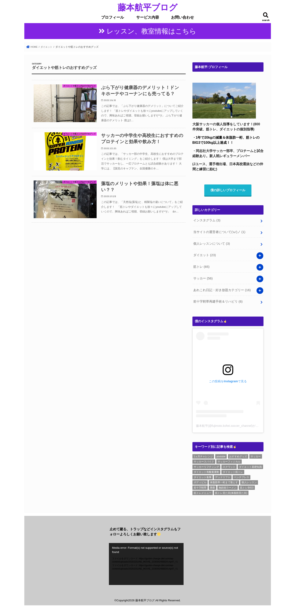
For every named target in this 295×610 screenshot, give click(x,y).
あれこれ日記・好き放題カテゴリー (222, 288)
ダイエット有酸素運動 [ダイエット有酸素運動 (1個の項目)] (206, 469)
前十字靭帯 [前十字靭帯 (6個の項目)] (200, 485)
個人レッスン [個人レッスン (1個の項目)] (249, 480)
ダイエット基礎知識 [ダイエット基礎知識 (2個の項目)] (250, 464)
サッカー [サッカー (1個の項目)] (256, 454)
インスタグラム (206, 221)
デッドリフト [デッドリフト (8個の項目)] (222, 474)
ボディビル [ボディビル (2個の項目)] (200, 480)
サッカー (203, 277)
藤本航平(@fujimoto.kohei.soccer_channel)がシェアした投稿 (236, 423)
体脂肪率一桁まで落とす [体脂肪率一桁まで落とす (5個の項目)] (224, 480)
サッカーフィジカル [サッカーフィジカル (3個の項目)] (229, 459)
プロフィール (112, 17)
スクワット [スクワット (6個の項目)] (229, 464)
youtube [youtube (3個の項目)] (221, 454)
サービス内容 (147, 17)
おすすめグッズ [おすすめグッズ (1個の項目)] (238, 454)
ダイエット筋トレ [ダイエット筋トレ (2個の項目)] (233, 469)
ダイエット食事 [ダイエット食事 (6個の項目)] (202, 474)
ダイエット (204, 254)
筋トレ (201, 265)
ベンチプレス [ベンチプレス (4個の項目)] (241, 474)
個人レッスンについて (211, 243)
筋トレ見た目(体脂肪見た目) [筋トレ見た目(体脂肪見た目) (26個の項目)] (231, 490)
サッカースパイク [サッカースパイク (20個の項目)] (204, 459)
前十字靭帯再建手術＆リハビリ (217, 299)
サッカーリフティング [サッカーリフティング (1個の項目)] (206, 464)
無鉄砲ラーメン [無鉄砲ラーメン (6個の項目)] (227, 485)
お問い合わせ (182, 17)
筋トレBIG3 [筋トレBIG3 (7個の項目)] (246, 485)
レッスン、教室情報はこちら (151, 31)
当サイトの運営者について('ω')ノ (219, 232)
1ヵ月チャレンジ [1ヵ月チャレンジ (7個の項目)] (203, 454)
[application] (146, 562)
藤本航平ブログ (147, 7)
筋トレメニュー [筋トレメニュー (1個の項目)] (202, 490)
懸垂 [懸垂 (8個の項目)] (212, 485)
